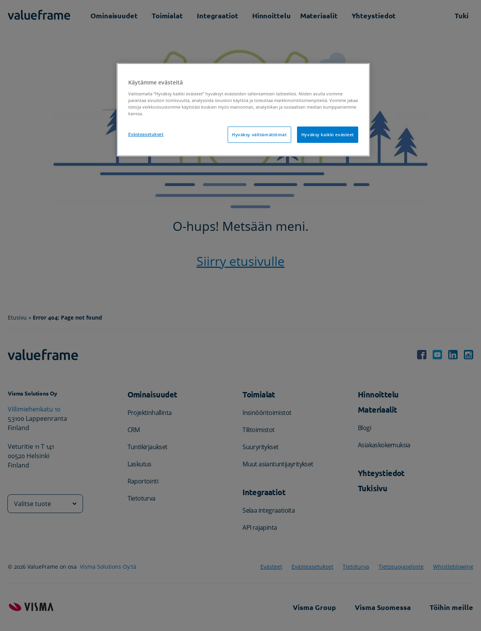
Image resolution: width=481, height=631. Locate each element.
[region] (243, 109)
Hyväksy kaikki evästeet (327, 134)
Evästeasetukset (146, 134)
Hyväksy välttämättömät (259, 134)
